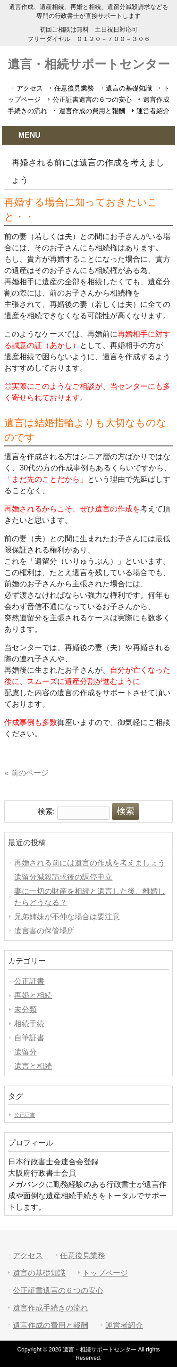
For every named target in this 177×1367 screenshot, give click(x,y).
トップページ (105, 1273)
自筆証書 (29, 1038)
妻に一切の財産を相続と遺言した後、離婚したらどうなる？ (89, 896)
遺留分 (25, 1052)
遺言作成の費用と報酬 (92, 111)
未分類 (25, 1009)
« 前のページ (26, 773)
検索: (46, 811)
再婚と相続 (33, 995)
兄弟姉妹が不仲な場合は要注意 (67, 917)
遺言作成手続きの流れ (50, 1308)
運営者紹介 (152, 111)
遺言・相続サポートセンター (89, 64)
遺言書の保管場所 (44, 931)
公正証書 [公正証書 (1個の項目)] (24, 1115)
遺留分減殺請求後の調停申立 (63, 877)
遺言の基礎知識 (129, 88)
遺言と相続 (33, 1066)
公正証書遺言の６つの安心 (92, 99)
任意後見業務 (74, 88)
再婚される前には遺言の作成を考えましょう (89, 863)
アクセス (30, 88)
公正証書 (29, 981)
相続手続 (29, 1024)
